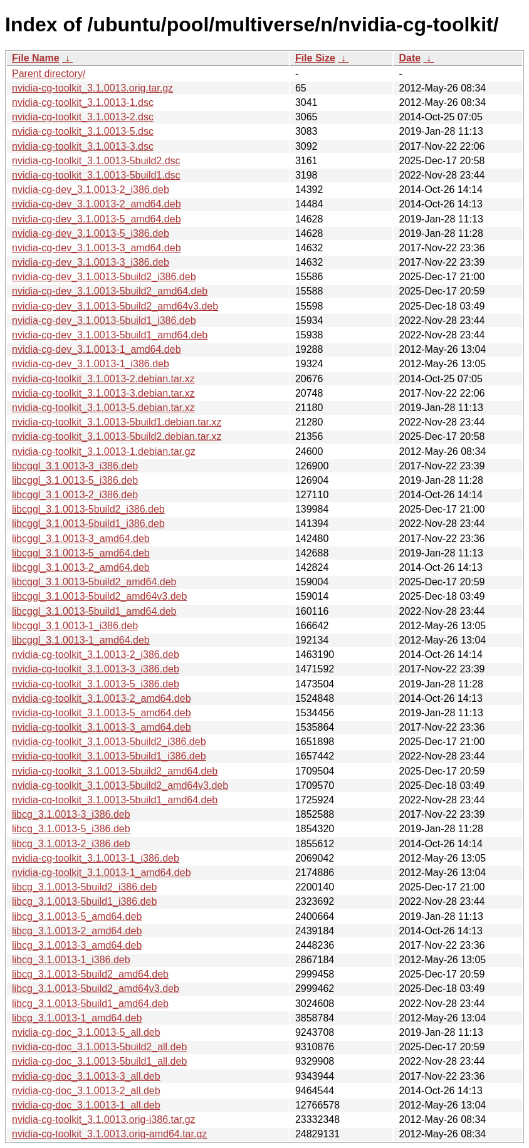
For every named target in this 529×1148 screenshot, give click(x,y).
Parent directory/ (48, 73)
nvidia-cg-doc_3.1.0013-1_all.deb (86, 1105)
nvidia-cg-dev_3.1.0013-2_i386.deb (90, 189)
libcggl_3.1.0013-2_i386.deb (75, 494)
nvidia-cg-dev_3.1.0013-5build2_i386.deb (104, 276)
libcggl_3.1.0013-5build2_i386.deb (88, 509)
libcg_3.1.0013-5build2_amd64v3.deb (95, 988)
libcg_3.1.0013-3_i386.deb (71, 814)
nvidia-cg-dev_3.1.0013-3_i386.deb (90, 262)
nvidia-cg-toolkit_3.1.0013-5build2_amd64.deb (114, 771)
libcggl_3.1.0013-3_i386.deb (75, 466)
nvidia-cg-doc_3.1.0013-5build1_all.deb (99, 1061)
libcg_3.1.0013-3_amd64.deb (77, 945)
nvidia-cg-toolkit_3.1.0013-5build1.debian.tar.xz (116, 422)
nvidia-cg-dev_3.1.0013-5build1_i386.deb (104, 320)
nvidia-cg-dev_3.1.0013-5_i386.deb (90, 233)
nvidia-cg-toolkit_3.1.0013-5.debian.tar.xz (103, 407)
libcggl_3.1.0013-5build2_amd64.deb (94, 582)
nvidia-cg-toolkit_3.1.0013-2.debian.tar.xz (103, 378)
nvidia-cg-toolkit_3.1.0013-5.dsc (83, 131)
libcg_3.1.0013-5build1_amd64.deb (90, 1003)
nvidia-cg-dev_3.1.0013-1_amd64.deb (96, 349)
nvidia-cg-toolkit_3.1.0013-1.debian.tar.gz (104, 451)
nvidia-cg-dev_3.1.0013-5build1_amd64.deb (109, 335)
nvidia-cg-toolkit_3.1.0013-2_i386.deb (95, 654)
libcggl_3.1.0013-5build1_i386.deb (88, 523)
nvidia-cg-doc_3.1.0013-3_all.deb (86, 1076)
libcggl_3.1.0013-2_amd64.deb (81, 567)
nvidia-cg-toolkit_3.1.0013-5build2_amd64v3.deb (120, 785)
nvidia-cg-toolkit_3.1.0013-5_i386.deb (95, 684)
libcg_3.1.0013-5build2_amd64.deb (90, 974)
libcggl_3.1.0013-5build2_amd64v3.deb (99, 596)
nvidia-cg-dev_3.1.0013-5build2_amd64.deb (109, 291)
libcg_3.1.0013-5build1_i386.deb (84, 901)
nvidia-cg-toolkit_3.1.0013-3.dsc (83, 146)
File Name (36, 58)
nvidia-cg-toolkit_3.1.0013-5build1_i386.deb (109, 756)
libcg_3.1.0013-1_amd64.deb (77, 1018)
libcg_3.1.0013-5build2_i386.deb (84, 887)
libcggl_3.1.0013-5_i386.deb (75, 480)
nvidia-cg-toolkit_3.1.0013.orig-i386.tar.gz (104, 1119)
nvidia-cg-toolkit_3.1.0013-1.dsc (83, 102)
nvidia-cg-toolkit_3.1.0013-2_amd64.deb (101, 698)
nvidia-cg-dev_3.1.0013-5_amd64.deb (96, 219)
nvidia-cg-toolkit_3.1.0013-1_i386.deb (95, 858)
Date (410, 58)
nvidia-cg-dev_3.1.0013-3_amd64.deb (96, 248)
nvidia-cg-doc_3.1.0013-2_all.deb (86, 1090)
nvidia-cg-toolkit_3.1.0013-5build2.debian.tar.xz (116, 436)
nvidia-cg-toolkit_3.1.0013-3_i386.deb (95, 669)
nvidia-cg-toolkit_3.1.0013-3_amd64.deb (101, 727)
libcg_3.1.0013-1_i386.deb (71, 959)
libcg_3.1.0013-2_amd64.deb (77, 931)
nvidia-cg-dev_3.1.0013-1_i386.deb (90, 363)
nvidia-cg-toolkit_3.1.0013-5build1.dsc (96, 175)
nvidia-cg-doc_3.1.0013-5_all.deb (86, 1032)
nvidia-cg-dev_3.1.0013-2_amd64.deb (96, 204)
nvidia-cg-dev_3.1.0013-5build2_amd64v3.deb (115, 306)
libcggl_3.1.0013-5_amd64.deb (81, 553)
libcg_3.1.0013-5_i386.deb (71, 828)
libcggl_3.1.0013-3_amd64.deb (81, 538)
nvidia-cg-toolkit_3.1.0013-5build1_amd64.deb (114, 800)
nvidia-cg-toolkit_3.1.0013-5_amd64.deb (101, 712)
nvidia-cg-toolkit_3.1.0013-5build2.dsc (96, 160)
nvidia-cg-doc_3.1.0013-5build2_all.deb (99, 1046)
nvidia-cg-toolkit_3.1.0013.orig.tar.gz (92, 88)
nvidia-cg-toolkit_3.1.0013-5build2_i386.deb (109, 741)
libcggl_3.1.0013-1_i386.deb (75, 625)
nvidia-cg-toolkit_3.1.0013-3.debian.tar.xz (103, 393)
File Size (315, 58)
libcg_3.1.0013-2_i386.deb (71, 843)
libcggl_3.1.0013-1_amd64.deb (81, 640)
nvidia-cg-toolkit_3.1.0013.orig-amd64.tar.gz (109, 1134)
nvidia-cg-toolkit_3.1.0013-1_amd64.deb (101, 872)
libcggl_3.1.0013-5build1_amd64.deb (94, 611)
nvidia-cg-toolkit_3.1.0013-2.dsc (83, 117)
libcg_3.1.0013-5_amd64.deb (77, 916)
